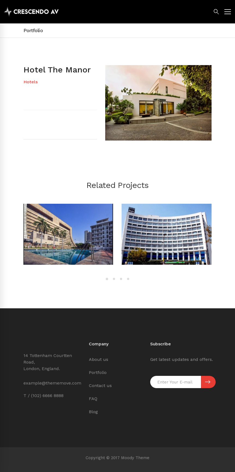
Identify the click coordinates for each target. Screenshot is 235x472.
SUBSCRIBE (207, 382)
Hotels (30, 81)
